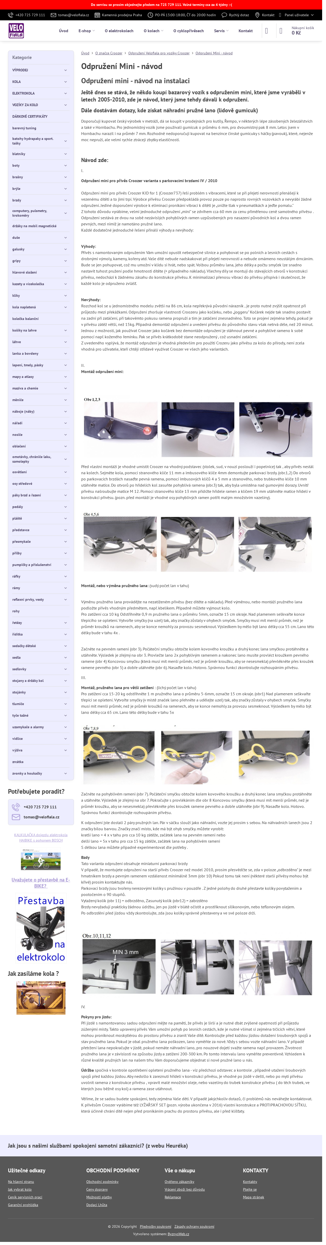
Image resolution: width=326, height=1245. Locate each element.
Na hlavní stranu (21, 1181)
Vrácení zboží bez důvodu (185, 1189)
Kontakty (250, 1181)
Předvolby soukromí (155, 1226)
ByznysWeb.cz (178, 1234)
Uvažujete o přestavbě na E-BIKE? (41, 882)
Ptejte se (250, 1189)
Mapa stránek (253, 1197)
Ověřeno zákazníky (179, 1181)
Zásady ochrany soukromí (194, 1226)
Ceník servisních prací (25, 1197)
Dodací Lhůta (96, 1204)
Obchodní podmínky (102, 1181)
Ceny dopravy (97, 1189)
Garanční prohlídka (23, 1204)
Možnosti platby (99, 1197)
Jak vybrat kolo (20, 1189)
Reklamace (173, 1197)
